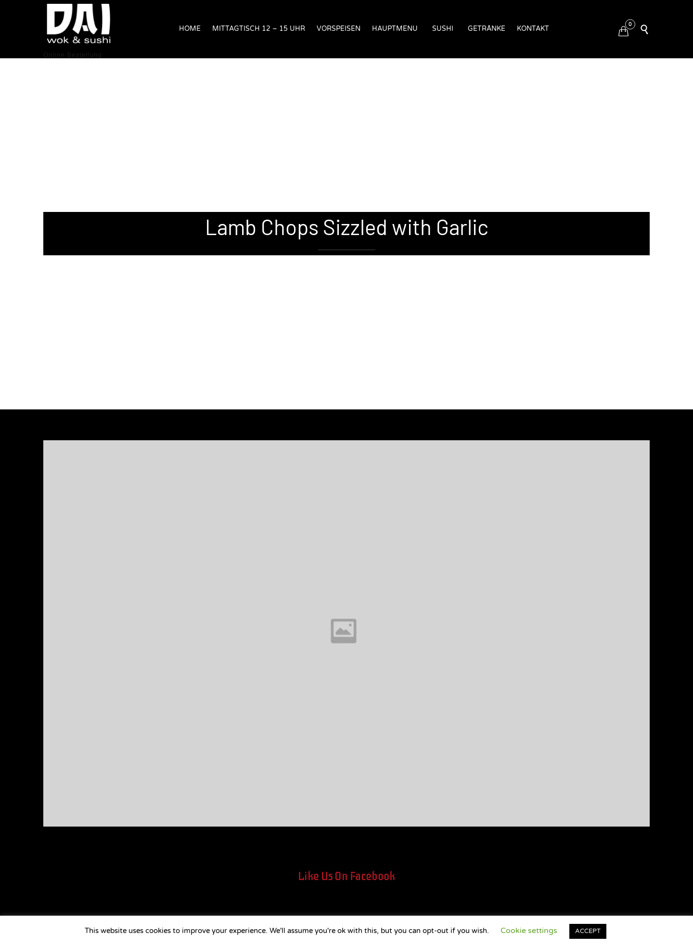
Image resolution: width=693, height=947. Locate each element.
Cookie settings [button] (528, 930)
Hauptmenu (395, 29)
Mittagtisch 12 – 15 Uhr (258, 29)
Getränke (486, 29)
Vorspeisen (338, 29)
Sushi (442, 29)
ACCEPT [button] (588, 931)
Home (190, 29)
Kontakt (533, 29)
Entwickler (62, 434)
